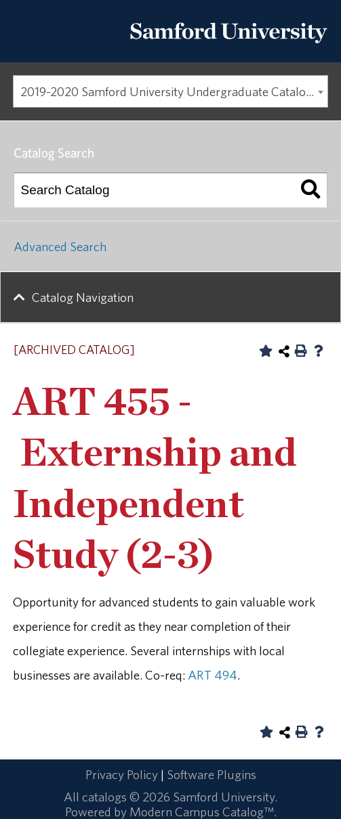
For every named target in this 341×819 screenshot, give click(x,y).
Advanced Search (60, 246)
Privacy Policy (121, 774)
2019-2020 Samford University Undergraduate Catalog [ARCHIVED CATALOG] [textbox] (174, 91)
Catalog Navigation (83, 297)
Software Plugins (211, 774)
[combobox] (170, 91)
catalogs (104, 796)
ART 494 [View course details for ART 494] (212, 674)
